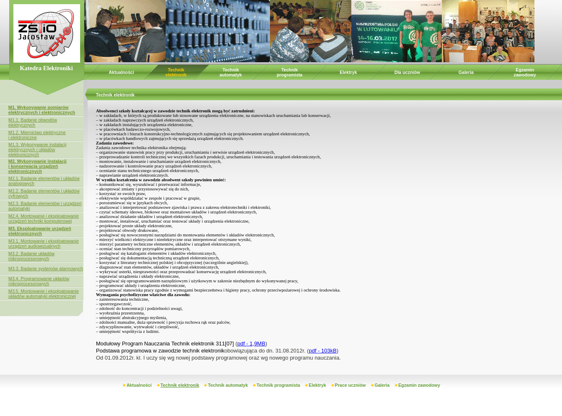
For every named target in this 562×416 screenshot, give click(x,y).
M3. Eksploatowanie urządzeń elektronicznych (39, 231)
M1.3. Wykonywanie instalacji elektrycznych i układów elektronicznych (37, 149)
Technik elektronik (176, 72)
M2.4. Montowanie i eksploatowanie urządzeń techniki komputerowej (43, 218)
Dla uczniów (407, 72)
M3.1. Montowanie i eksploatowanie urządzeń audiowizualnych (43, 243)
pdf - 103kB (323, 351)
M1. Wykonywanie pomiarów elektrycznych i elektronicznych (41, 110)
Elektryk (348, 72)
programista (289, 74)
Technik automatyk (230, 72)
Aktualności (121, 72)
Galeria (466, 72)
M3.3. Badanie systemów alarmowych (45, 268)
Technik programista (278, 385)
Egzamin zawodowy (525, 72)
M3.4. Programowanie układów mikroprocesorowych (38, 281)
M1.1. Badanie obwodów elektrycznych (32, 122)
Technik (289, 69)
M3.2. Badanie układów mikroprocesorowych (31, 256)
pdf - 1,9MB (251, 343)
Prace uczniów (350, 385)
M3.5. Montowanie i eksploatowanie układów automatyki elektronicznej (43, 294)
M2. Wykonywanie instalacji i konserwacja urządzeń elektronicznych (37, 166)
